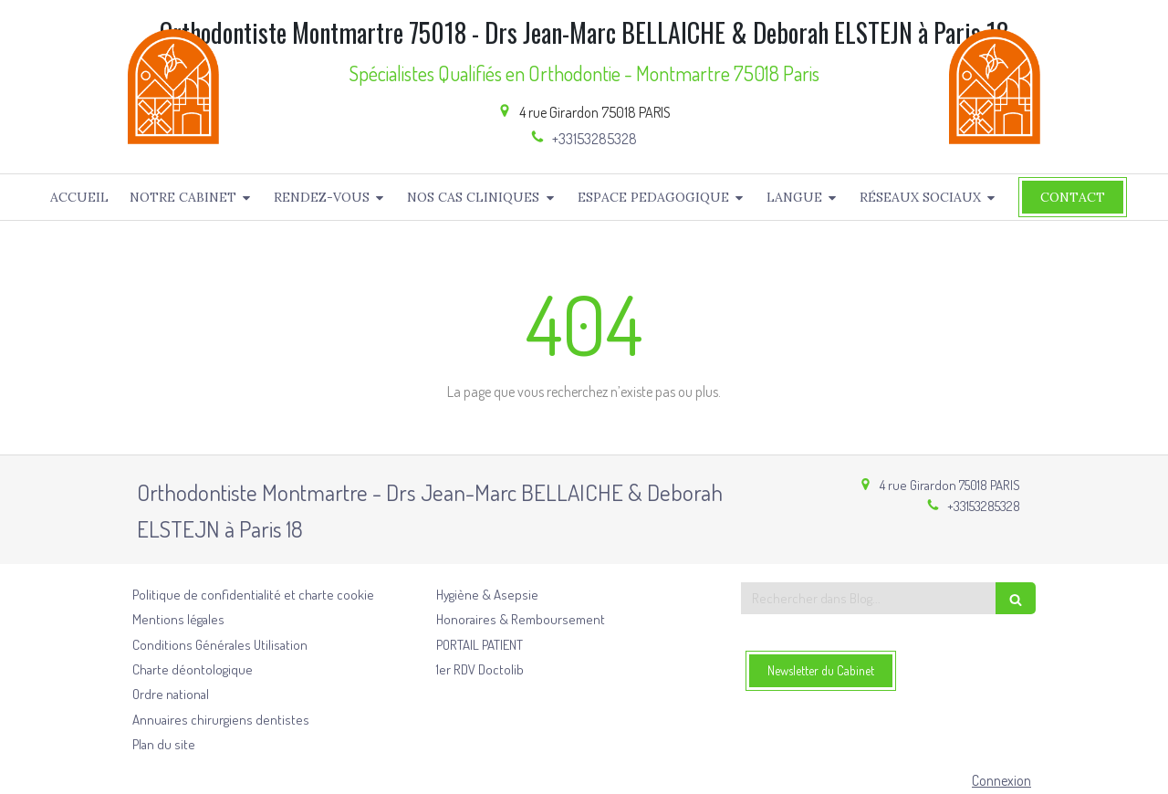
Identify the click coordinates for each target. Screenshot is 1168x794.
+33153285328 (594, 139)
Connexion (1001, 780)
